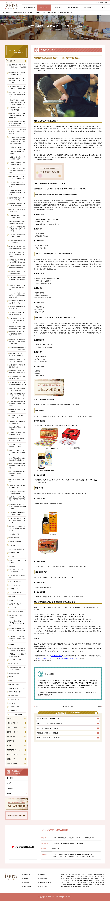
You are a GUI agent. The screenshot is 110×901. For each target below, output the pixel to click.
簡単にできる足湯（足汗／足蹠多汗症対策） (17, 210)
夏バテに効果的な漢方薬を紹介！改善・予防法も (17, 236)
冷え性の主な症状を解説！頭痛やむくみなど (17, 307)
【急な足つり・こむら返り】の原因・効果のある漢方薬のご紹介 (17, 639)
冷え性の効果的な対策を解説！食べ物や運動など (16, 313)
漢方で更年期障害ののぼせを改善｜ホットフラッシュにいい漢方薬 (17, 474)
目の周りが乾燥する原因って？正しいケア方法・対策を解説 (17, 348)
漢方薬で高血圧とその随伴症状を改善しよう (17, 422)
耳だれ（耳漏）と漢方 (15, 692)
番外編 (9, 745)
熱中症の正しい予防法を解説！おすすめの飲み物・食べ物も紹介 (17, 254)
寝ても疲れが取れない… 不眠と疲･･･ (49, 735)
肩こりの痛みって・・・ (15, 673)
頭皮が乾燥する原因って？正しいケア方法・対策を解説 (17, 360)
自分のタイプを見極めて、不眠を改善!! (17, 561)
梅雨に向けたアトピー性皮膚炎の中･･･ (50, 725)
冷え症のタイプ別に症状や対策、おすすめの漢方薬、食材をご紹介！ (17, 528)
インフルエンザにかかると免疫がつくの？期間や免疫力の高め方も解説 (17, 295)
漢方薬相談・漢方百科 (26, 12)
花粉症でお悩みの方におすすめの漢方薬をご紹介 (17, 158)
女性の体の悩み (12, 727)
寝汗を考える (13, 644)
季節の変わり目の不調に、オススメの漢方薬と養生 (17, 205)
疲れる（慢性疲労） (14, 538)
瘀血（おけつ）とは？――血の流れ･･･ (50, 740)
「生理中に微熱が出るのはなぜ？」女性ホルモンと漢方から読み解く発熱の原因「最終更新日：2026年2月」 (17, 140)
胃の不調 (11, 556)
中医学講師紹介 (73, 7)
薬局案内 (58, 7)
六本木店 (10, 788)
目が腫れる (12, 703)
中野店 (9, 793)
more (94, 674)
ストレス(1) (12, 607)
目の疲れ (11, 600)
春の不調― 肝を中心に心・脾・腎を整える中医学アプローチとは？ (17, 80)
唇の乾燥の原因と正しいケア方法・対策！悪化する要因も (17, 372)
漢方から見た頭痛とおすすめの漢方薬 (17, 428)
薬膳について (11, 759)
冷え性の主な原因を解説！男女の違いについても (17, 302)
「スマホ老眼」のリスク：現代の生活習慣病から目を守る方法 (17, 192)
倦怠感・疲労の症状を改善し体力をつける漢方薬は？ (17, 439)
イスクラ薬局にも (56, 656)
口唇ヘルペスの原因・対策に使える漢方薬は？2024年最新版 (17, 452)
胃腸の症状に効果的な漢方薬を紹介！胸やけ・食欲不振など (17, 279)
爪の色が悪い (13, 710)
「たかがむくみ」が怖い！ (16, 660)
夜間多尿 (11, 677)
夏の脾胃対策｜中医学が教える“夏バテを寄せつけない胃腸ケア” (17, 67)
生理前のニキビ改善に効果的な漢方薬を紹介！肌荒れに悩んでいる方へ (17, 229)
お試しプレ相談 (42, 658)
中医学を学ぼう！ (12, 723)
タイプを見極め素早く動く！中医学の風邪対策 (17, 109)
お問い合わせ (42, 879)
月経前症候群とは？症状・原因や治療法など (17, 366)
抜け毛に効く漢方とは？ (16, 604)
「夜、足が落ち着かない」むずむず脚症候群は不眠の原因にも (17, 184)
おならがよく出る (14, 707)
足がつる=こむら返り (15, 581)
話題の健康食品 (12, 763)
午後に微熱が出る (14, 545)
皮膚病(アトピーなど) (13, 750)
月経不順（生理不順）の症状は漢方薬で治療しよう (17, 434)
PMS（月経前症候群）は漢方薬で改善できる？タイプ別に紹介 (17, 466)
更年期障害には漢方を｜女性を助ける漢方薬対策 (17, 216)
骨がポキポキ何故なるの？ (16, 611)
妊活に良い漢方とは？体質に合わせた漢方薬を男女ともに (17, 177)
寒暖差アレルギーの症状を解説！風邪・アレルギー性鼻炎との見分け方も (17, 342)
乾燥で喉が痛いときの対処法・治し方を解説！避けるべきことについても (17, 320)
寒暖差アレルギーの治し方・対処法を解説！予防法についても (17, 334)
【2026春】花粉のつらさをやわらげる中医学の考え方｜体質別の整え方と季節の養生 (17, 102)
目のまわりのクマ (14, 553)
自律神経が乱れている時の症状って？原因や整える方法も (17, 261)
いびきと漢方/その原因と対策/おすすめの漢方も (17, 486)
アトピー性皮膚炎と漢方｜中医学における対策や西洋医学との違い (17, 520)
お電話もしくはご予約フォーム (67, 658)
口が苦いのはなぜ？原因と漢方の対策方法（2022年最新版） (17, 649)
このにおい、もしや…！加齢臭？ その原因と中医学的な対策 (17, 170)
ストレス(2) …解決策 (15, 592)
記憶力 (11, 680)
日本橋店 (10, 778)
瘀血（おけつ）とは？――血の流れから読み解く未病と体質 (17, 94)
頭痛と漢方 (12, 566)
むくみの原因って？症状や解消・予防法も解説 (17, 377)
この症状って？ (38, 12)
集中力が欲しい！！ (15, 585)
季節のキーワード (12, 732)
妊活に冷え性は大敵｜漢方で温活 (17, 480)
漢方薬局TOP (29, 7)
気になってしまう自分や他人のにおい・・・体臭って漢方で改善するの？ (17, 131)
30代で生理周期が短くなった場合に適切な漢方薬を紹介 (17, 222)
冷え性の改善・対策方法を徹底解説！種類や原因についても (17, 383)
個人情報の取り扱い (47, 882)
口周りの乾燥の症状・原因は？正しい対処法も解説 (16, 354)
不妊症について (12, 718)
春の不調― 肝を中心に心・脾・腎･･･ (49, 730)
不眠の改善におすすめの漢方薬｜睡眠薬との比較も (17, 513)
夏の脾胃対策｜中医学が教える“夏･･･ (50, 719)
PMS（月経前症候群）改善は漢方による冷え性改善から (17, 459)
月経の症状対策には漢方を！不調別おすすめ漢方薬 (17, 445)
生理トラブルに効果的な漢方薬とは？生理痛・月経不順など (17, 499)
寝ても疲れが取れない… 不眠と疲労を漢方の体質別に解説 (17, 87)
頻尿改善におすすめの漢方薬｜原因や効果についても (17, 492)
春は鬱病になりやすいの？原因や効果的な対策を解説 (17, 267)
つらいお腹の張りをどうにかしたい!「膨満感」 (17, 668)
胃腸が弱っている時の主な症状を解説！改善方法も (17, 272)
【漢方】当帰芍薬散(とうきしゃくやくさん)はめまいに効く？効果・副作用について (17, 396)
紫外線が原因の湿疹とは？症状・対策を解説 (17, 241)
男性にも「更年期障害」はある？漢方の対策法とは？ (17, 164)
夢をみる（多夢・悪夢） (16, 541)
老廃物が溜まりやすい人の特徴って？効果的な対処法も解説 (17, 247)
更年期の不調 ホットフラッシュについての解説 (17, 199)
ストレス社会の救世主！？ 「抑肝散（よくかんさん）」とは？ (17, 623)
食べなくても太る (14, 699)
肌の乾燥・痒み (13, 695)
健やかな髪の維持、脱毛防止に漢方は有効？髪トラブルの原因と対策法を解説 (17, 123)
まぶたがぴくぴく (14, 534)
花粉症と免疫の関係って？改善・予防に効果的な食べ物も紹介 (17, 287)
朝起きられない (13, 596)
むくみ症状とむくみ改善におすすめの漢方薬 (17, 416)
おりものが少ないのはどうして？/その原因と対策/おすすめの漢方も (17, 507)
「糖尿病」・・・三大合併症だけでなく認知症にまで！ (17, 655)
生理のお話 (10, 741)
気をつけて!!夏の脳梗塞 (15, 714)
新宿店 (9, 783)
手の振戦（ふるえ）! (14, 684)
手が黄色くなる (13, 589)
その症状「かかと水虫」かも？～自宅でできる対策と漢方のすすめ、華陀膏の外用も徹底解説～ (17, 150)
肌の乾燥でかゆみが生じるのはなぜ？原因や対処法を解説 (17, 327)
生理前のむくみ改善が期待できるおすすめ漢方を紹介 (17, 389)
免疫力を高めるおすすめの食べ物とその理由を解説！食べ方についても (17, 116)
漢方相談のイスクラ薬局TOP (11, 12)
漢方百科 (44, 7)
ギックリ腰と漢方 (14, 663)
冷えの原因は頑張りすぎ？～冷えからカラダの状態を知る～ (17, 631)
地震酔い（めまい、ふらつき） (17, 688)
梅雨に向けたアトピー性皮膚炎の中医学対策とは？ (17, 74)
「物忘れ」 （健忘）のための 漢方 (17, 576)
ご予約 (102, 7)
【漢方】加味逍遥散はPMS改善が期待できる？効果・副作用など (17, 404)
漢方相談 (88, 7)
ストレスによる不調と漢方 (16, 549)
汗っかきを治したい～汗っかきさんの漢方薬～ (17, 571)
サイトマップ (42, 886)
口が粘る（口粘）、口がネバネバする (17, 616)
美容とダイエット (12, 754)
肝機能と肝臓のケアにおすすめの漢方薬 (17, 410)
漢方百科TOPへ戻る (68, 706)
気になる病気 (11, 736)
